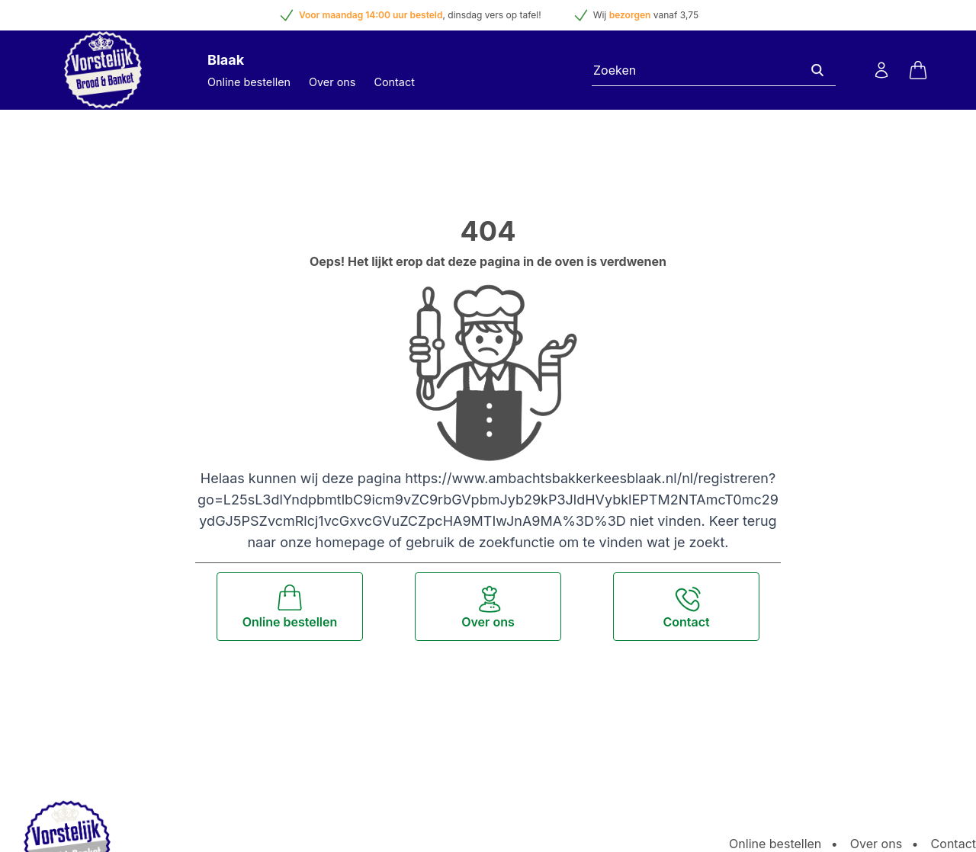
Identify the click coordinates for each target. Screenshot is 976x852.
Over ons (332, 81)
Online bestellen (249, 81)
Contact (394, 81)
